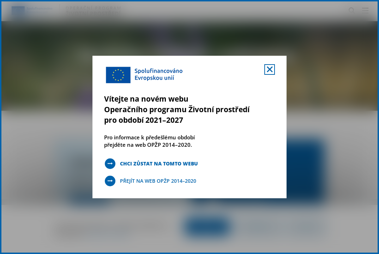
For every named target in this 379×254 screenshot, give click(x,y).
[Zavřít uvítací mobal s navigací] (269, 69)
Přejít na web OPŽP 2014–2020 (158, 180)
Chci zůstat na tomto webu (159, 163)
